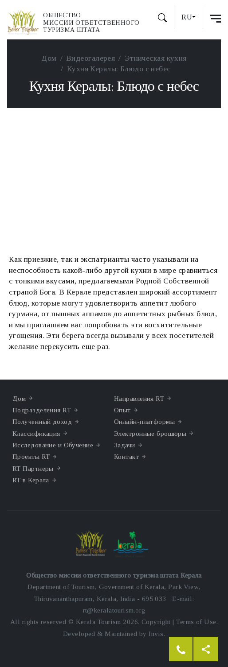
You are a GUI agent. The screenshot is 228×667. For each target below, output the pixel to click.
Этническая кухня (156, 58)
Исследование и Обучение (52, 445)
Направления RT (139, 398)
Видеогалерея (90, 58)
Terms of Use (196, 621)
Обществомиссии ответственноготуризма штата (91, 23)
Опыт (122, 410)
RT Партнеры (33, 468)
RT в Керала (30, 480)
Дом (48, 58)
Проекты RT (31, 456)
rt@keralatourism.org (114, 610)
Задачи (124, 445)
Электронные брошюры (150, 433)
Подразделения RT (41, 410)
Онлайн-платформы (144, 421)
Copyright (156, 621)
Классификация (36, 433)
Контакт (126, 456)
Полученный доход (42, 421)
